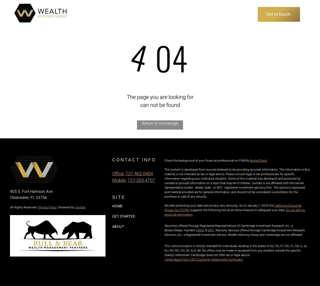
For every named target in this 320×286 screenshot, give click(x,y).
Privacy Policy (47, 207)
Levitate (80, 207)
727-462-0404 (139, 173)
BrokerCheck (258, 160)
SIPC (211, 230)
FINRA (200, 230)
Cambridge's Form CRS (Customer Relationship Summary (203, 259)
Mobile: (119, 180)
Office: (118, 173)
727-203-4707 (141, 180)
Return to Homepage (160, 123)
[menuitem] (87, 14)
